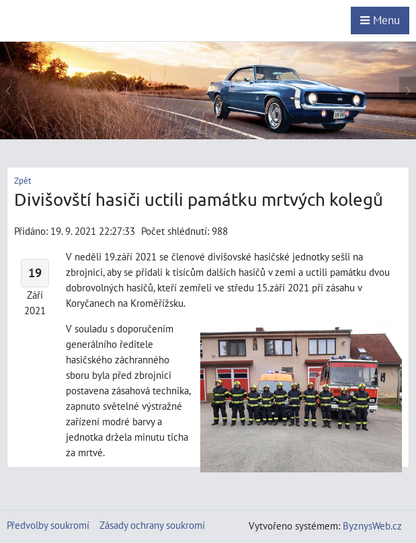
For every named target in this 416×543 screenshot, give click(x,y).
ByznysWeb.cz (372, 525)
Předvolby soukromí (48, 525)
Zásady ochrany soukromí (152, 525)
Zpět (22, 180)
